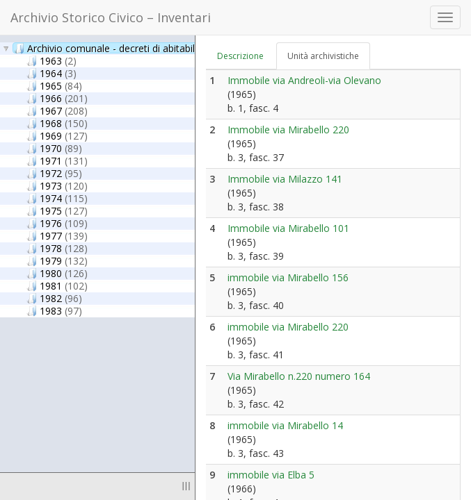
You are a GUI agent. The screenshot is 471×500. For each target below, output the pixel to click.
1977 (57, 235)
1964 (51, 72)
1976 (57, 222)
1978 (57, 247)
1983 (54, 310)
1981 (57, 285)
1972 (54, 172)
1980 (57, 272)
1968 (57, 122)
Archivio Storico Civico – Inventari (110, 17)
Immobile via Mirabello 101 (288, 228)
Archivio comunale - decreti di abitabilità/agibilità (139, 47)
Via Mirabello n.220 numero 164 (298, 376)
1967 (57, 110)
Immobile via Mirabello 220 (288, 129)
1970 (54, 147)
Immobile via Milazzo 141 (284, 178)
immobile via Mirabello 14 (285, 425)
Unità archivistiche (323, 56)
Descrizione (240, 56)
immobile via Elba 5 (270, 474)
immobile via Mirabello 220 (288, 326)
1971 (57, 160)
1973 (57, 185)
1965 (54, 85)
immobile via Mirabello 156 (288, 277)
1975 (57, 210)
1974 (57, 197)
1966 (57, 97)
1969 (57, 135)
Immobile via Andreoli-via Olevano (304, 80)
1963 (51, 60)
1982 (54, 297)
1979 (57, 260)
